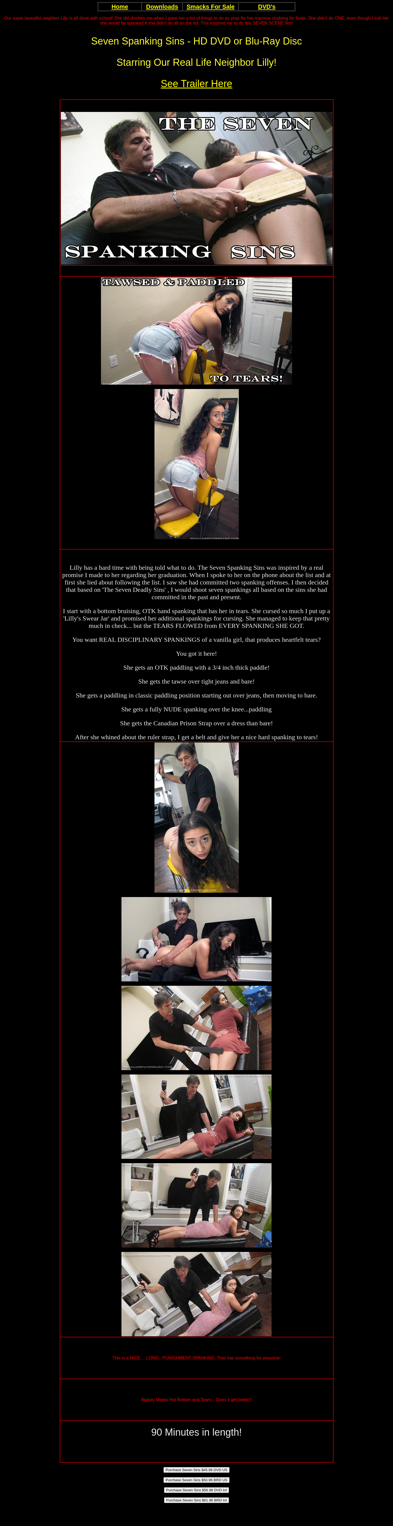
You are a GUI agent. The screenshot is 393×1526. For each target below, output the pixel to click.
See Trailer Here (196, 83)
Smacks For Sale (210, 6)
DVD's (267, 6)
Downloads (162, 6)
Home (119, 6)
